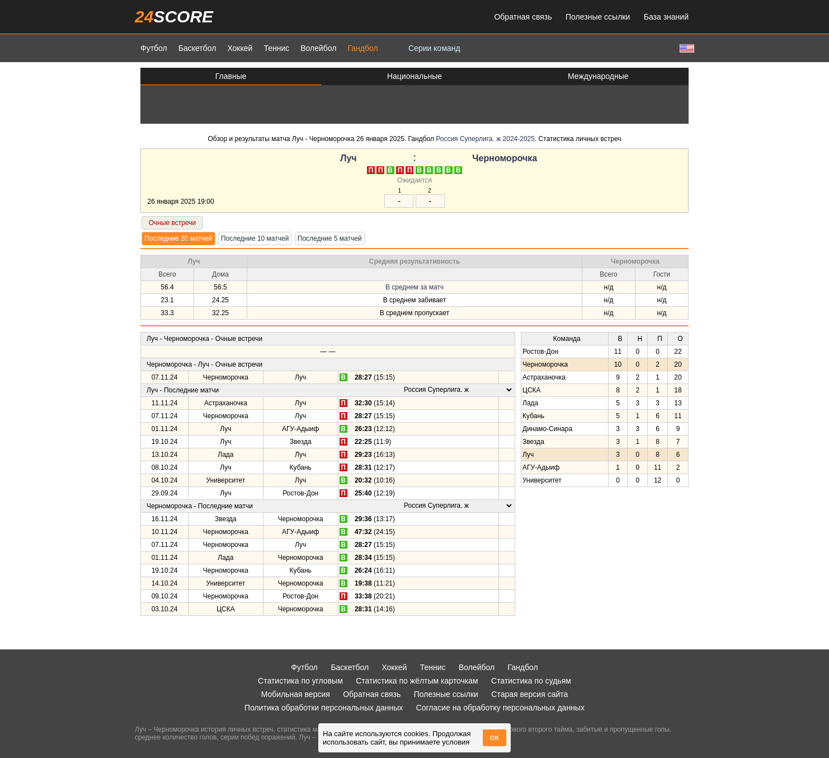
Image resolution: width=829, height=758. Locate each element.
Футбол (153, 48)
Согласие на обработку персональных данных (500, 707)
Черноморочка (504, 158)
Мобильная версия (295, 694)
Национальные (414, 76)
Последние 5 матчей (330, 238)
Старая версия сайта (529, 694)
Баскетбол (197, 48)
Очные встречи (172, 223)
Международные (598, 76)
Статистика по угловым (300, 680)
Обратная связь (523, 16)
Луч (348, 158)
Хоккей (239, 48)
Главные (231, 76)
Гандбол (362, 48)
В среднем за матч (414, 287)
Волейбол (318, 48)
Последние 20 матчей (178, 238)
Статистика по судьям (531, 680)
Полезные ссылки (598, 16)
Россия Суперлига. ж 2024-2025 (485, 139)
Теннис (276, 48)
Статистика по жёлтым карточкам (417, 680)
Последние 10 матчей (255, 238)
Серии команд (434, 48)
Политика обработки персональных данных (323, 707)
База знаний (666, 16)
